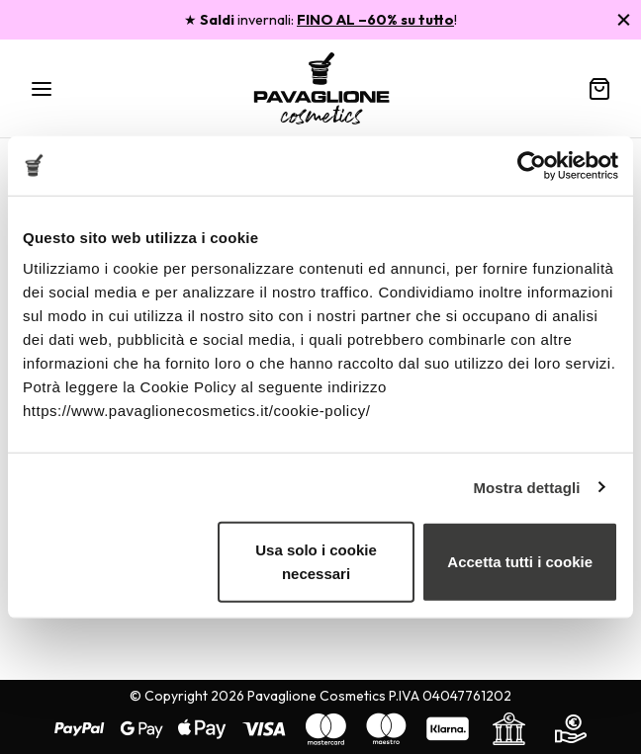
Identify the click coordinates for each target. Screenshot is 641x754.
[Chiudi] (623, 19)
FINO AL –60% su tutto (375, 20)
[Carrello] (599, 89)
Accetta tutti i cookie (520, 561)
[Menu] (41, 89)
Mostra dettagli (526, 486)
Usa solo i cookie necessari (316, 562)
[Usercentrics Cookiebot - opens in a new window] (531, 165)
